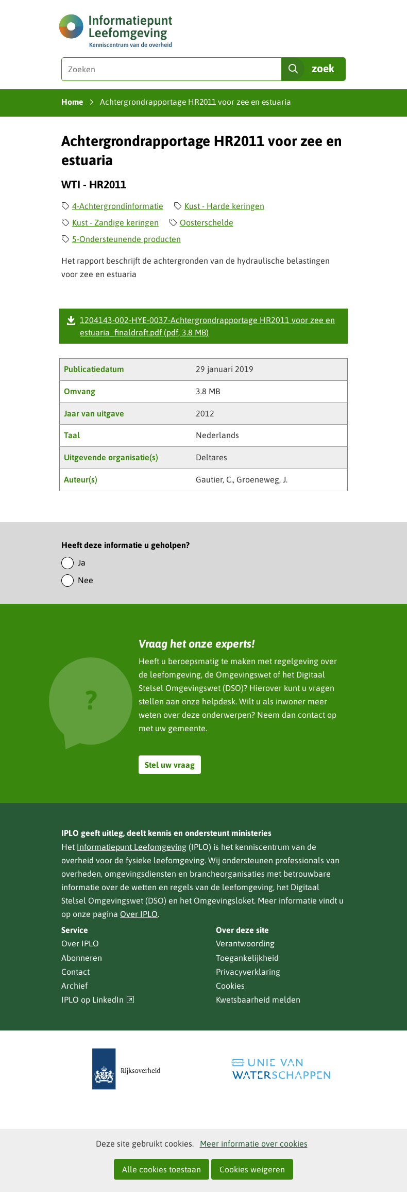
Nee (85, 580)
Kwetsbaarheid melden (258, 999)
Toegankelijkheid (247, 957)
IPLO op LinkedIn (97, 1000)
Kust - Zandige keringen (115, 222)
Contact (75, 971)
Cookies (230, 985)
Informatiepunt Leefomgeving (131, 846)
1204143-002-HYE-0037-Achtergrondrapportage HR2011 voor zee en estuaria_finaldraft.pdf (207, 326)
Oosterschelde (206, 222)
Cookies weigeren (252, 1169)
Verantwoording (245, 943)
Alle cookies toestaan (161, 1169)
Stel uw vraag (170, 764)
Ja (82, 562)
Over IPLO (139, 914)
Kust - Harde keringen (224, 206)
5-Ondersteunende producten (126, 239)
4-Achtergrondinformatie (117, 206)
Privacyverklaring (248, 971)
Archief (74, 985)
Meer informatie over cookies (254, 1143)
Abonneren (81, 957)
